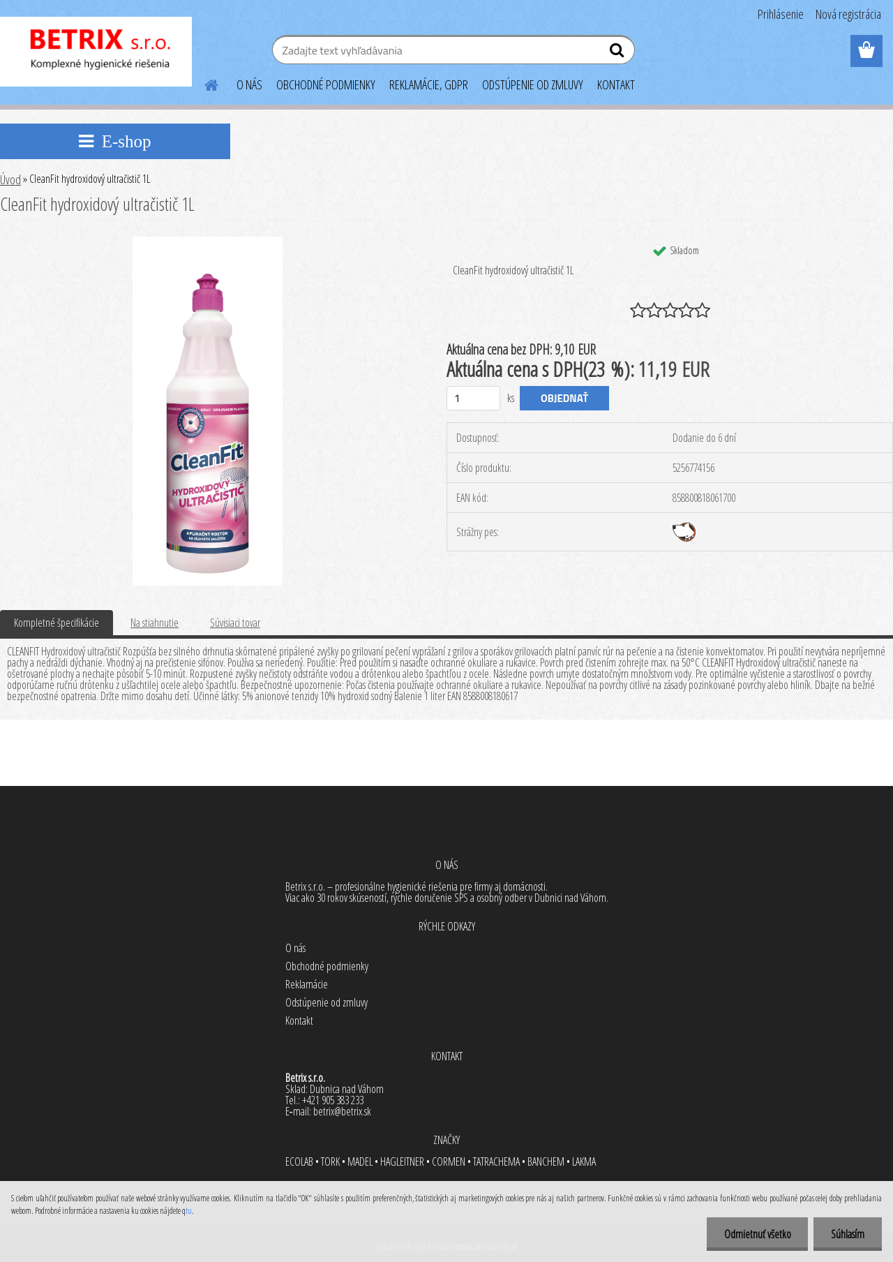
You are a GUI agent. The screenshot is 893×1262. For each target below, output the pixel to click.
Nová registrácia (848, 14)
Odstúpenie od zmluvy (326, 1002)
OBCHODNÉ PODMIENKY (325, 84)
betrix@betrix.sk (342, 1111)
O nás (295, 948)
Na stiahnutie (154, 622)
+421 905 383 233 (332, 1100)
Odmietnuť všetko (756, 1234)
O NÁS (249, 84)
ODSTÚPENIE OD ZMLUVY (532, 84)
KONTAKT (616, 84)
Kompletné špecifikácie (56, 622)
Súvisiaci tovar (235, 622)
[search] (618, 53)
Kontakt (299, 1020)
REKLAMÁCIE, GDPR (428, 84)
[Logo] (96, 52)
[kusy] (473, 398)
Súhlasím (847, 1234)
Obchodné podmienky (326, 966)
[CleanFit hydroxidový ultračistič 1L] (208, 242)
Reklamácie (306, 984)
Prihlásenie (781, 14)
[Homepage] (203, 83)
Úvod (10, 179)
